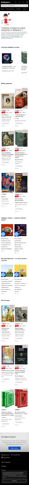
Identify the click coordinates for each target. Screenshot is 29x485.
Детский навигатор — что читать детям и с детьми (14, 259)
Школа (25, 9)
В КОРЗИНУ (5, 123)
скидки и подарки (14, 35)
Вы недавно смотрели (9, 437)
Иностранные (10, 9)
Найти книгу (14, 448)
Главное (18, 9)
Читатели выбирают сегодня (10, 47)
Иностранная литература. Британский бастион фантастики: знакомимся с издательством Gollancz (20, 245)
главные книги (4, 37)
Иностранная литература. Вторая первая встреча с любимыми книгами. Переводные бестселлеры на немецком (7, 285)
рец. (12, 94)
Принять (14, 480)
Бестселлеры (5, 300)
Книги (2, 9)
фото (12, 95)
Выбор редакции (6, 83)
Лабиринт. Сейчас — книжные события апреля (13, 219)
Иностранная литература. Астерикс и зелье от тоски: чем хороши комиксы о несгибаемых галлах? (20, 285)
